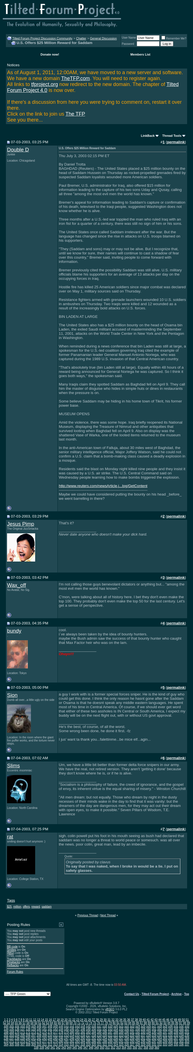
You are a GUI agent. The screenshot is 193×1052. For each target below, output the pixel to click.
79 (110, 1022)
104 (28, 1025)
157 (132, 1029)
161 (154, 1029)
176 (50, 1032)
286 (93, 1041)
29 (101, 1019)
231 (165, 1035)
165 (176, 1029)
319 (88, 1044)
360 (156, 1047)
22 (73, 1019)
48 (175, 1019)
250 (82, 1038)
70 (75, 1022)
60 (35, 1022)
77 (102, 1022)
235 (187, 1035)
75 (94, 1022)
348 (91, 1047)
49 (179, 1019)
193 (143, 1032)
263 (154, 1038)
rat (10, 837)
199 (176, 1032)
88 (145, 1022)
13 (38, 1019)
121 (121, 1025)
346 (80, 1047)
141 (44, 1029)
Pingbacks (13, 962)
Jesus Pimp (20, 524)
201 (187, 1032)
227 (143, 1035)
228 (148, 1035)
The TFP (75, 114)
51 (187, 1019)
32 (113, 1019)
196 (159, 1032)
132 (181, 1025)
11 (30, 1019)
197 (165, 1032)
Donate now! (50, 54)
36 (128, 1019)
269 (187, 1038)
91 (157, 1022)
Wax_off (16, 585)
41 (148, 1019)
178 (61, 1032)
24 (81, 1019)
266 (170, 1038)
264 (159, 1038)
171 (22, 1032)
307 (22, 1044)
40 (144, 1019)
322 (104, 1044)
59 (31, 1022)
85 (133, 1022)
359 (151, 1047)
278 (50, 1041)
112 (71, 1025)
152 (104, 1029)
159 (143, 1029)
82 (122, 1022)
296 (148, 1041)
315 (66, 1044)
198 (170, 1032)
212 (61, 1035)
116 (93, 1025)
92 (161, 1022)
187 (110, 1032)
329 (143, 1044)
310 (39, 1044)
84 (129, 1022)
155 (121, 1029)
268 (181, 1038)
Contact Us (131, 994)
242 (39, 1038)
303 (187, 1041)
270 (6, 1041)
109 (55, 1025)
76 (98, 1022)
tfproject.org (44, 84)
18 (58, 1019)
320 (93, 1044)
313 (55, 1044)
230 (159, 1035)
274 (28, 1041)
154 (115, 1029)
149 (88, 1029)
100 (6, 1025)
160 (148, 1029)
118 (104, 1025)
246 (61, 1038)
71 (78, 1022)
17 (54, 1019)
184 (93, 1032)
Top (186, 994)
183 (88, 1032)
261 (143, 1038)
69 (71, 1022)
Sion (12, 695)
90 (153, 1022)
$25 (9, 906)
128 (159, 1025)
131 (176, 1025)
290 (115, 1041)
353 (118, 1047)
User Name (129, 37)
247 (66, 1038)
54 (12, 1022)
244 (50, 1038)
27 (93, 1019)
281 (66, 1041)
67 (63, 1022)
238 (17, 1038)
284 (82, 1041)
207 (33, 1035)
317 (77, 1044)
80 (114, 1022)
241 (33, 1038)
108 (50, 1025)
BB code (12, 946)
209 (44, 1035)
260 (137, 1038)
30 (105, 1019)
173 (33, 1032)
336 (181, 1044)
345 (74, 1047)
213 (66, 1035)
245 (55, 1038)
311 (44, 1044)
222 (115, 1035)
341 (52, 1047)
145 (66, 1029)
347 (85, 1047)
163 (165, 1029)
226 (137, 1035)
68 (67, 1022)
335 (176, 1044)
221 (110, 1035)
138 (28, 1029)
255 (110, 1038)
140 (39, 1029)
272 (17, 1041)
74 (90, 1022)
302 (181, 1041)
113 (77, 1025)
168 (6, 1032)
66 (59, 1022)
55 (16, 1022)
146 (71, 1029)
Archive (176, 994)
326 (126, 1044)
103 (22, 1025)
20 (66, 1019)
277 (44, 1041)
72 (82, 1022)
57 (24, 1022)
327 (132, 1044)
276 (39, 1041)
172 (28, 1032)
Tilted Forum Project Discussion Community (42, 38)
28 (97, 1019)
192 (137, 1032)
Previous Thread (87, 915)
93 (165, 1022)
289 (110, 1041)
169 (11, 1032)
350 (102, 1047)
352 (113, 1047)
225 (132, 1035)
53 (8, 1022)
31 (109, 1019)
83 (125, 1022)
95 (172, 1022)
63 (47, 1022)
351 (107, 1047)
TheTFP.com (75, 78)
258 (126, 1038)
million (17, 906)
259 (132, 1038)
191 (132, 1032)
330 (148, 1044)
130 (170, 1025)
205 (22, 1035)
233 (176, 1035)
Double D (18, 150)
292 (126, 1041)
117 (99, 1025)
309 (33, 1044)
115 (88, 1025)
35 (124, 1019)
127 (154, 1025)
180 (71, 1032)
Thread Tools (171, 135)
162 (159, 1029)
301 (176, 1041)
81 (118, 1022)
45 (163, 1019)
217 (88, 1035)
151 (99, 1029)
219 (99, 1035)
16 (50, 1019)
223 (121, 1035)
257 (121, 1038)
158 (137, 1029)
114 (82, 1025)
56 (20, 1022)
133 (187, 1025)
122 (126, 1025)
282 (71, 1041)
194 (148, 1032)
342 (58, 1047)
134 (6, 1029)
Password (128, 43)
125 (143, 1025)
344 (69, 1047)
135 (11, 1029)
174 (39, 1032)
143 (55, 1029)
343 (63, 1047)
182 (82, 1032)
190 (126, 1032)
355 (129, 1047)
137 (22, 1029)
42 (152, 1019)
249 (77, 1038)
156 (126, 1029)
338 (36, 1047)
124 (137, 1025)
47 (171, 1019)
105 (33, 1025)
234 (181, 1035)
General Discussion (103, 38)
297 (154, 1041)
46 (167, 1019)
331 (154, 1044)
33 (116, 1019)
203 (11, 1035)
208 (39, 1035)
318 (82, 1044)
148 (82, 1029)
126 (148, 1025)
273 (22, 1041)
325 (121, 1044)
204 (17, 1035)
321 (99, 1044)
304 (6, 1044)
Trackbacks (14, 959)
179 (66, 1032)
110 (61, 1025)
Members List (141, 54)
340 (47, 1047)
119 (110, 1025)
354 (124, 1047)
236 (6, 1038)
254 (104, 1038)
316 (71, 1044)
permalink (176, 142)
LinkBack (148, 135)
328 (137, 1044)
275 (33, 1041)
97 (180, 1022)
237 (11, 1038)
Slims (13, 766)
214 (71, 1035)
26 (89, 1019)
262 (148, 1038)
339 (41, 1047)
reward (36, 906)
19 (62, 1019)
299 (165, 1041)
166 (181, 1029)
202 (6, 1035)
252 (93, 1038)
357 (140, 1047)
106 (39, 1025)
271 (11, 1041)
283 (77, 1041)
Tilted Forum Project (155, 994)
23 (77, 1019)
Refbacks (13, 965)
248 (71, 1038)
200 (181, 1032)
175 (44, 1032)
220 (104, 1035)
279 (55, 1041)
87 (141, 1022)
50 (183, 1019)
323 (110, 1044)
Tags (11, 900)
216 (82, 1035)
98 (184, 1022)
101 (11, 1025)
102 (17, 1025)
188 (115, 1032)
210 (50, 1035)
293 (132, 1041)
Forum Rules (15, 971)
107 (44, 1025)
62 (43, 1022)
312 (50, 1044)
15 (46, 1019)
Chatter (81, 38)
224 (126, 1035)
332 (159, 1044)
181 (77, 1032)
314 (61, 1044)
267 (176, 1038)
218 (93, 1035)
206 (28, 1035)
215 (77, 1035)
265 (165, 1038)
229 (154, 1035)
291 (121, 1041)
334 (170, 1044)
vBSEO (110, 1009)
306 (17, 1044)
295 (143, 1041)
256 (115, 1038)
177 (55, 1032)
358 (145, 1047)
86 (137, 1022)
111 (66, 1025)
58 (28, 1022)
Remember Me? (173, 38)
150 (93, 1029)
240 (28, 1038)
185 (99, 1032)
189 (121, 1032)
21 (69, 1019)
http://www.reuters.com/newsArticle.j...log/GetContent (103, 486)
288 (104, 1041)
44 (159, 1019)
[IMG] (10, 952)
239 (22, 1038)
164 (170, 1029)
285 (88, 1041)
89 (149, 1022)
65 (55, 1022)
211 (55, 1035)
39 (140, 1019)
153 (110, 1029)
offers (26, 906)
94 (168, 1022)
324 (115, 1044)
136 (17, 1029)
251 (88, 1038)
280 (61, 1041)
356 (135, 1047)
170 (17, 1032)
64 (51, 1022)
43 (156, 1019)
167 (187, 1029)
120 (115, 1025)
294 (137, 1041)
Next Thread (108, 915)
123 (132, 1025)
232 (170, 1035)
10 (26, 1019)
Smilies (11, 949)
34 (120, 1019)
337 (187, 1044)
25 (85, 1019)
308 (28, 1044)
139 (33, 1029)
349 (96, 1047)
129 (165, 1025)
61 (39, 1022)
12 (34, 1019)
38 (136, 1019)
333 (165, 1044)
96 (176, 1022)
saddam (47, 906)
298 (159, 1041)
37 (132, 1019)
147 (77, 1029)
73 (86, 1022)
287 (99, 1041)
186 (104, 1032)
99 (188, 1022)
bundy (14, 631)
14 (42, 1019)
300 (170, 1041)
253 (99, 1038)
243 (44, 1038)
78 (106, 1022)
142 (50, 1029)
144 (61, 1029)
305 (11, 1044)
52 (4, 1022)
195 (154, 1032)
